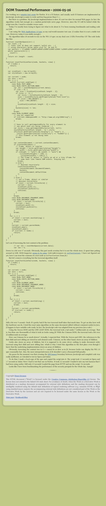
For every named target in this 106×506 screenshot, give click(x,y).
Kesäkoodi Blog (22, 397)
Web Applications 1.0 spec (31, 32)
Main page (10, 397)
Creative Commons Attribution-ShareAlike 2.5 (70, 379)
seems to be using (39, 253)
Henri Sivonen (20, 376)
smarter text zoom (28, 14)
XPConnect (52, 354)
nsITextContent (74, 253)
